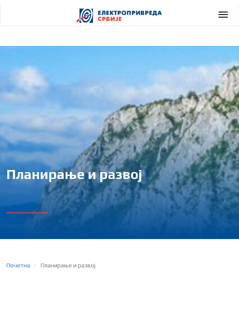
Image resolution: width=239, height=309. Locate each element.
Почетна (18, 265)
